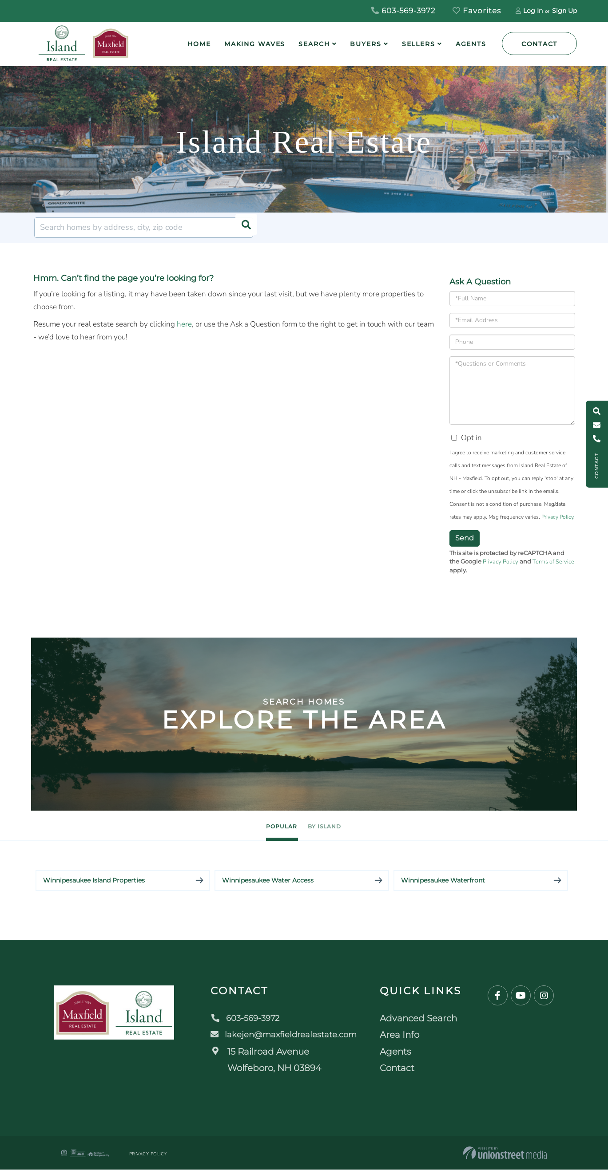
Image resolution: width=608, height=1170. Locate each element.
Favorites (477, 10)
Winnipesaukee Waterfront (443, 881)
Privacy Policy (557, 516)
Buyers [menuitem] (365, 44)
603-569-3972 (403, 10)
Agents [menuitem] (471, 44)
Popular (267, 826)
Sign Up (564, 11)
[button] (243, 227)
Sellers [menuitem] (418, 44)
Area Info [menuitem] (404, 1035)
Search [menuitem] (314, 44)
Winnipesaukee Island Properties (94, 881)
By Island (338, 826)
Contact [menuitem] (402, 1068)
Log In (533, 11)
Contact (539, 44)
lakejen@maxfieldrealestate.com (285, 1035)
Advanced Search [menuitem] (423, 1018)
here (184, 324)
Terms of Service (553, 562)
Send (464, 538)
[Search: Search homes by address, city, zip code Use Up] (143, 227)
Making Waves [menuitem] (255, 44)
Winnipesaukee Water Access (268, 881)
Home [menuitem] (199, 44)
